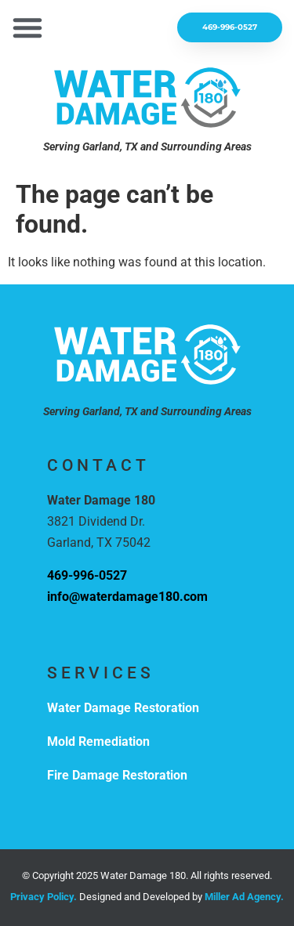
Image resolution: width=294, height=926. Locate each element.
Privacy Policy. (43, 896)
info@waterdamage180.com (127, 596)
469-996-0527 (87, 575)
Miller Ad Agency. (244, 896)
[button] (27, 27)
